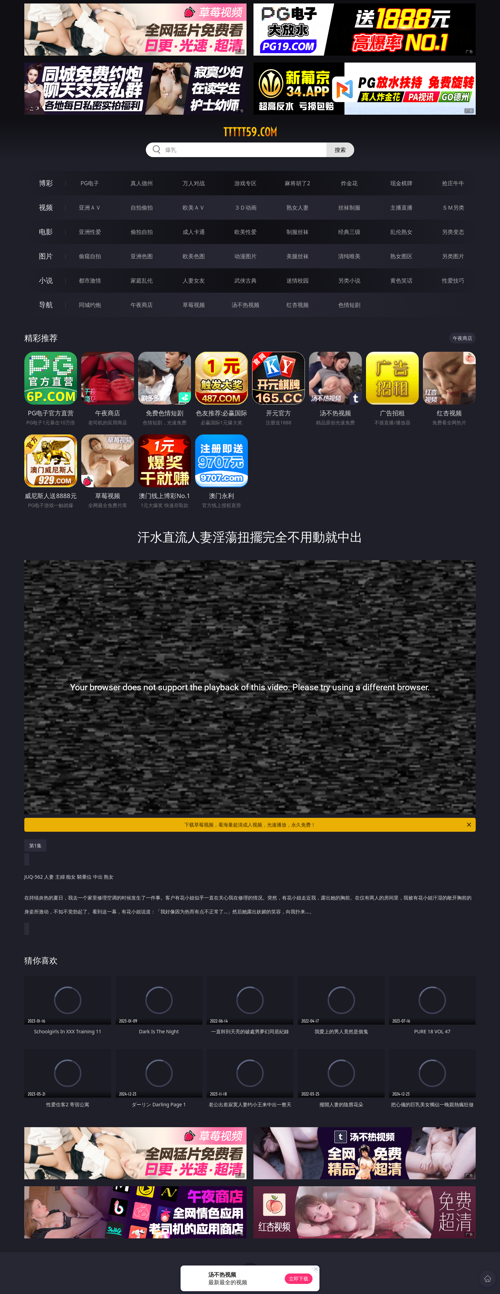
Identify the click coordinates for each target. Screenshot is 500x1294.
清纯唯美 (349, 256)
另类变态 (453, 232)
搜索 (340, 150)
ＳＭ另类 (453, 207)
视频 (46, 207)
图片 (46, 256)
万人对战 (194, 183)
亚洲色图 (142, 256)
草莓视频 (194, 305)
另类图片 (453, 256)
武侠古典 (245, 280)
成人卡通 (194, 232)
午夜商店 (142, 305)
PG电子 (90, 183)
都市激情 (90, 280)
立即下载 (298, 1278)
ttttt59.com (250, 132)
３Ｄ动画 (245, 207)
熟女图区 (401, 256)
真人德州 (142, 183)
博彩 (46, 183)
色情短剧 (349, 305)
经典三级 (349, 232)
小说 (46, 280)
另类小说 (349, 280)
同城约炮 (90, 305)
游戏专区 (245, 183)
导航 (46, 304)
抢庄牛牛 (453, 183)
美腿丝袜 (297, 256)
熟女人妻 (297, 207)
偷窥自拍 (90, 256)
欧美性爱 (245, 232)
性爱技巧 (453, 280)
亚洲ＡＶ (90, 207)
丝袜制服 (349, 207)
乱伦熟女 (401, 232)
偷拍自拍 (142, 232)
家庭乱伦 (142, 280)
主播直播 (401, 207)
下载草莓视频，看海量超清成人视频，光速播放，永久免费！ (328, 825)
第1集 (35, 845)
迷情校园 (297, 280)
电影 (46, 231)
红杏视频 (297, 305)
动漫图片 (245, 256)
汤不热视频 (245, 305)
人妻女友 (194, 280)
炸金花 (349, 183)
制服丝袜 (297, 232)
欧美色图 (194, 256)
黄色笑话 (401, 280)
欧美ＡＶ (194, 207)
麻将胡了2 (297, 183)
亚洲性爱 (90, 232)
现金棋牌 (401, 183)
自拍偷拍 (142, 207)
